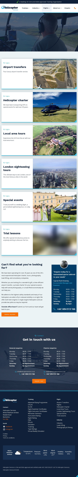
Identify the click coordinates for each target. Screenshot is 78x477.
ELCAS (30, 407)
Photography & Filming (65, 427)
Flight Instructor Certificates (37, 411)
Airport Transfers (63, 402)
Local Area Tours (62, 409)
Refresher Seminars (35, 413)
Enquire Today (39, 381)
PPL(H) (30, 422)
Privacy (5, 436)
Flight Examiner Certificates (37, 409)
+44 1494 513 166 (66, 309)
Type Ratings (32, 429)
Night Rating (32, 418)
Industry (35, 8)
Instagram (8, 429)
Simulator (31, 425)
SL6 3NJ (5, 419)
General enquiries (9, 314)
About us (56, 8)
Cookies (5, 434)
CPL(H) (30, 405)
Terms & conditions (9, 438)
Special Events (61, 413)
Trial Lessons (61, 416)
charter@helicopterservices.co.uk (55, 371)
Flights (45, 8)
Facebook (7, 427)
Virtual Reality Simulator (36, 431)
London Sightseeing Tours (66, 411)
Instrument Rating (34, 416)
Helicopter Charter (63, 407)
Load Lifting (61, 425)
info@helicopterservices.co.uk (26, 371)
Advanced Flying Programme (37, 402)
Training (25, 8)
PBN (29, 420)
